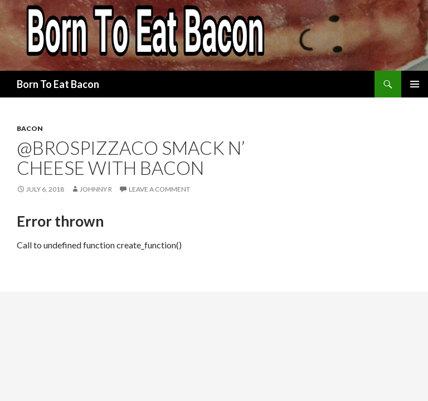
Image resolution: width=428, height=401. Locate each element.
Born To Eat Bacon (58, 84)
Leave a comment (159, 189)
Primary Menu (414, 84)
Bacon (30, 128)
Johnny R (96, 189)
